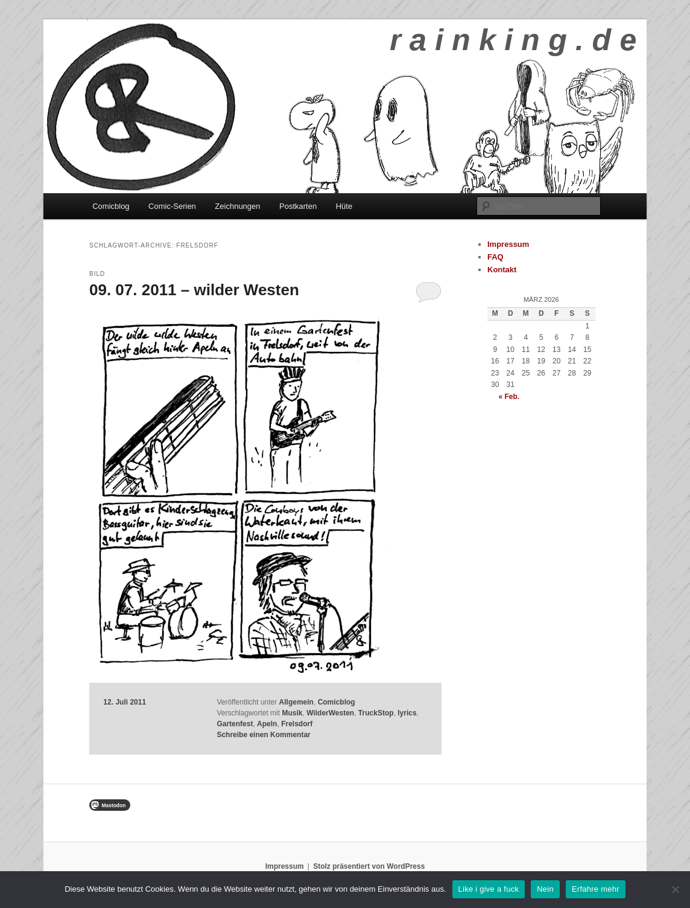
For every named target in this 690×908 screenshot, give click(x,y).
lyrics (406, 713)
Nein (545, 889)
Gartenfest (235, 724)
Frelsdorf (296, 724)
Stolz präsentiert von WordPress (369, 866)
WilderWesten (330, 713)
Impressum (508, 244)
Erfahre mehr (595, 889)
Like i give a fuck (488, 889)
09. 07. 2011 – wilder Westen (194, 290)
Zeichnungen (237, 206)
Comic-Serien (172, 206)
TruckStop (376, 713)
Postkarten (298, 206)
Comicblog (110, 206)
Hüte (344, 206)
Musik (292, 713)
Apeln (267, 724)
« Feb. (508, 396)
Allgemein (296, 702)
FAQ (495, 256)
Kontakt (501, 269)
